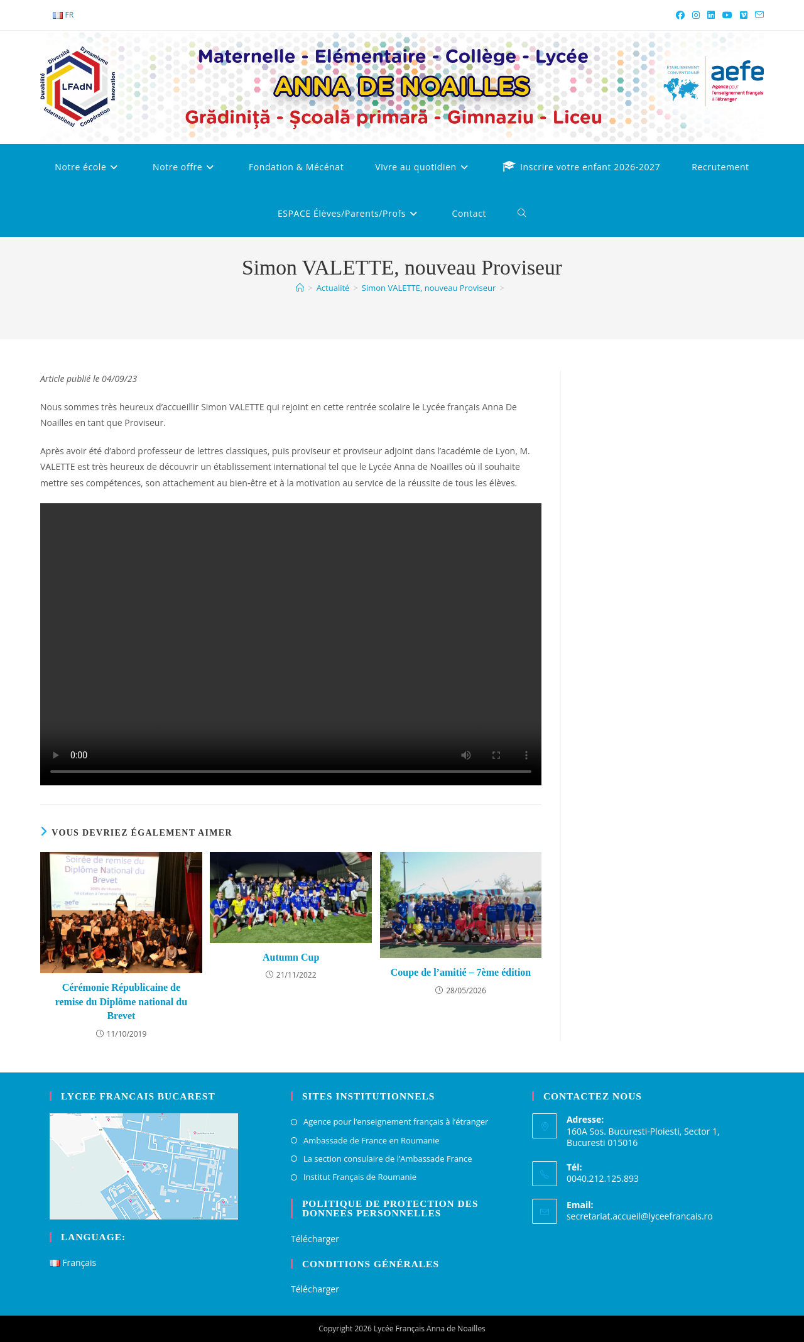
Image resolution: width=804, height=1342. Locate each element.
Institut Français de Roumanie (359, 1176)
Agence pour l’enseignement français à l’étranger (395, 1121)
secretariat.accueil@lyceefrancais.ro (640, 1216)
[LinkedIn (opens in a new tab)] (711, 15)
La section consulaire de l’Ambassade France (387, 1158)
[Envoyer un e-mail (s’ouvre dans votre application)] (757, 15)
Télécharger (315, 1239)
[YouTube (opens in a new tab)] (727, 15)
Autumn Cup (291, 957)
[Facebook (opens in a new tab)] (680, 15)
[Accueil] (300, 287)
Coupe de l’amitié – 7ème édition (461, 972)
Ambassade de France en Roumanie (371, 1140)
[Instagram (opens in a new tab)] (696, 15)
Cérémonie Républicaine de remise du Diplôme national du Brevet (121, 1001)
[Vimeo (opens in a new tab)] (743, 15)
